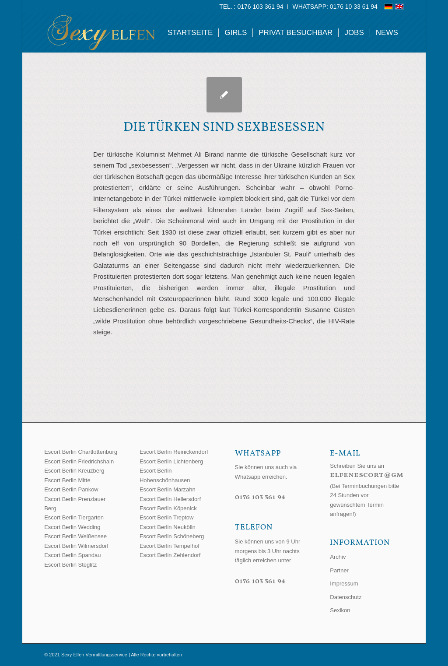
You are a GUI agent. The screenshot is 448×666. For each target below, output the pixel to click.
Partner (339, 570)
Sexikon (340, 610)
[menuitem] (251, 6)
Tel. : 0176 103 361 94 (251, 6)
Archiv (338, 557)
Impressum (344, 583)
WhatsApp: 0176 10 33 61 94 (334, 6)
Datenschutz (345, 597)
